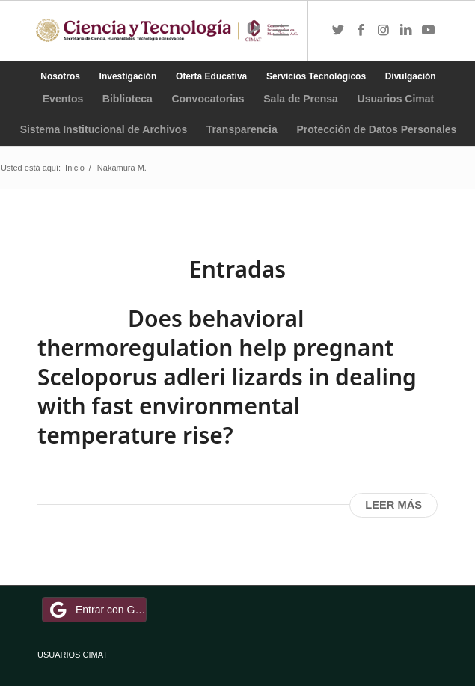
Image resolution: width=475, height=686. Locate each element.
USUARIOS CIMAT (72, 654)
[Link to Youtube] (428, 30)
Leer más (393, 505)
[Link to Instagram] (383, 30)
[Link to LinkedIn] (405, 30)
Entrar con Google (96, 610)
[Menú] (281, 31)
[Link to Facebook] (360, 30)
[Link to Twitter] (338, 30)
